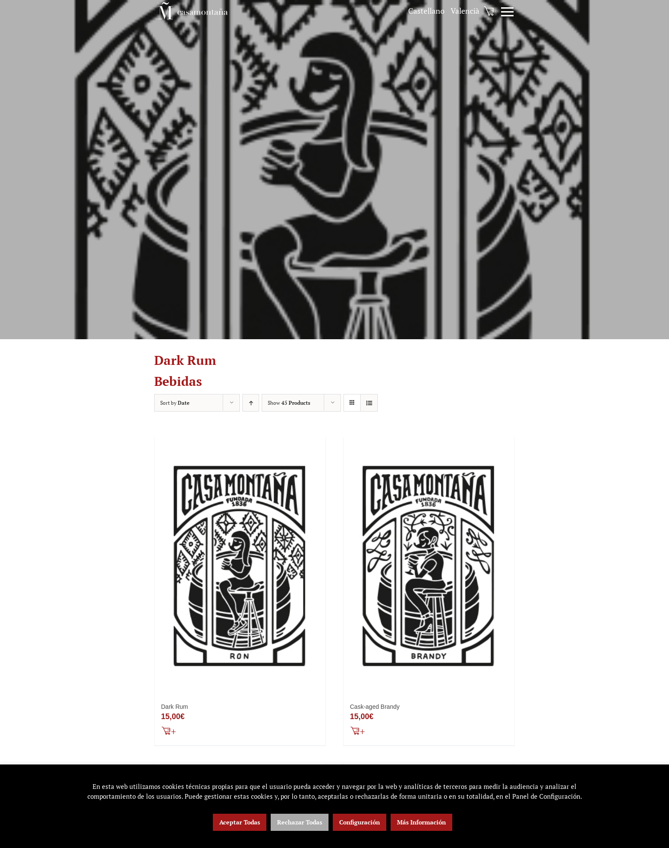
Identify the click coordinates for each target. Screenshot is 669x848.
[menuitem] (426, 11)
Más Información (421, 822)
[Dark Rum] (240, 566)
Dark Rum (174, 707)
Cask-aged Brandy (375, 707)
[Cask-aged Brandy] (428, 566)
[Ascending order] (250, 403)
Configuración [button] (359, 822)
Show (289, 403)
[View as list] (369, 402)
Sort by (174, 403)
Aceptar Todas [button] (239, 822)
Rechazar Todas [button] (299, 822)
